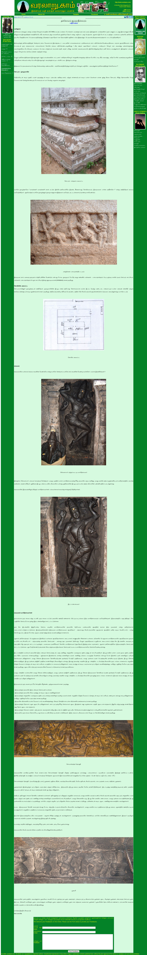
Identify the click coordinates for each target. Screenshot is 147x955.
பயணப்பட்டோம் (28, 17)
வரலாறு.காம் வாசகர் (139, 96)
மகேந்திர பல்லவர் (139, 100)
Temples (76, 14)
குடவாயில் (137, 102)
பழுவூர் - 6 (4, 48)
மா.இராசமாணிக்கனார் (140, 104)
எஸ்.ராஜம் (137, 87)
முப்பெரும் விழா (138, 61)
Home (24, 14)
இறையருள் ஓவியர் (139, 98)
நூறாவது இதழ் (138, 83)
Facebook (94, 14)
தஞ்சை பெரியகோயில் (140, 108)
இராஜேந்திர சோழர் (139, 89)
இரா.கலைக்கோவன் (139, 95)
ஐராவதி (136, 59)
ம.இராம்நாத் (74, 23)
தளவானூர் (137, 130)
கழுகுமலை (137, 139)
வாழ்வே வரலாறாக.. (139, 145)
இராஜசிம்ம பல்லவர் (139, 147)
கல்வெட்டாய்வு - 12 (7, 56)
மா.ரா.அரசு (137, 91)
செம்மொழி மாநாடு (139, 57)
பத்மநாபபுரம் (137, 134)
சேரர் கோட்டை (138, 55)
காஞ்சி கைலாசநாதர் (139, 106)
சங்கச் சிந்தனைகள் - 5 (7, 73)
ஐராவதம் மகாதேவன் (140, 93)
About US (41, 14)
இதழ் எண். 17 (18, 17)
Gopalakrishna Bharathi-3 (6, 69)
